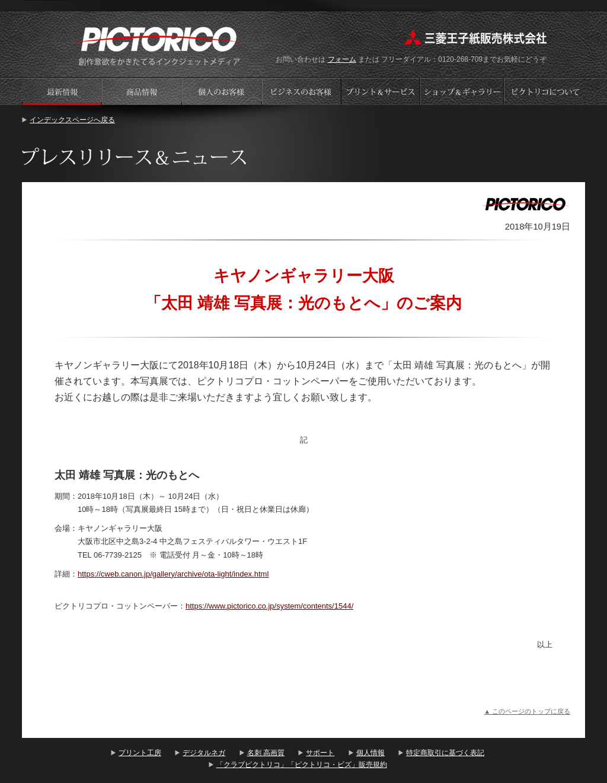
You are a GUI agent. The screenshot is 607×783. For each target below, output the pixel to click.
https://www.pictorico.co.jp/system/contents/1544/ (269, 605)
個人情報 (370, 753)
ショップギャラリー (463, 91)
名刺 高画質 (266, 753)
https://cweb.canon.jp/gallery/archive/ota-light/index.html (173, 573)
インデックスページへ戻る (72, 120)
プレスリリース (61, 91)
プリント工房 (140, 753)
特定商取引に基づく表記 (445, 753)
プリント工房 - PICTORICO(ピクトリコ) (159, 45)
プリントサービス (381, 91)
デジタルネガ (204, 753)
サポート (320, 753)
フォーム (342, 59)
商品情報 (141, 91)
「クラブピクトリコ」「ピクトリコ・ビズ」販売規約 (301, 764)
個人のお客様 (221, 91)
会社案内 (544, 91)
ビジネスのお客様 (301, 91)
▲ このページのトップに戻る (527, 711)
